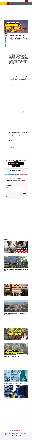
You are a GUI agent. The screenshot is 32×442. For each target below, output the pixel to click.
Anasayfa (10, 428)
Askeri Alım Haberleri (7, 435)
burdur (11, 144)
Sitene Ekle (21, 428)
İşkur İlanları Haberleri (15, 433)
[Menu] (25, 1)
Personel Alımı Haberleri (15, 435)
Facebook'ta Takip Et (15, 174)
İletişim (15, 428)
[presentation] (6, 3)
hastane (11, 146)
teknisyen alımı (12, 147)
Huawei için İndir (22, 180)
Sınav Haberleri (22, 435)
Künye (12, 428)
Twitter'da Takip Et (8, 174)
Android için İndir (16, 180)
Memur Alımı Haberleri (23, 433)
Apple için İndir (9, 180)
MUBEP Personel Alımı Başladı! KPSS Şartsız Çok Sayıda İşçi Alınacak (17, 3)
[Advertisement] (16, 14)
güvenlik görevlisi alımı (13, 145)
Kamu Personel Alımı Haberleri (7, 434)
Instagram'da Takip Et (23, 174)
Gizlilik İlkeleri (18, 428)
